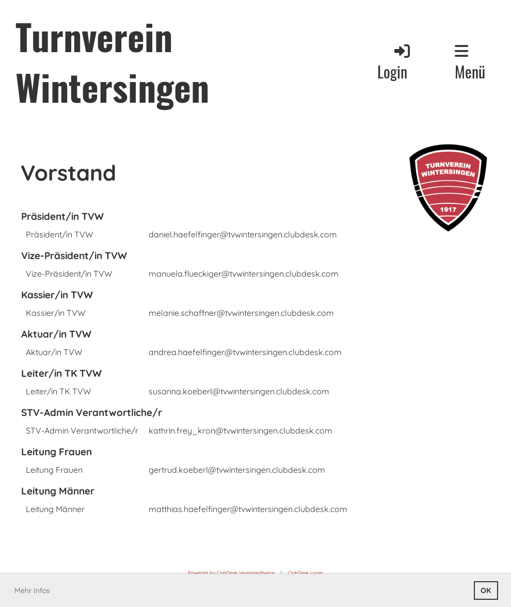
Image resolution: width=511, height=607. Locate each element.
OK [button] (486, 590)
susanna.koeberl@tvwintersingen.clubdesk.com (239, 391)
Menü (470, 63)
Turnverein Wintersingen (112, 60)
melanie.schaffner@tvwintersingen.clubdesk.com (241, 313)
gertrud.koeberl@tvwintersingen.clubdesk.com (237, 470)
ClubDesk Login (305, 573)
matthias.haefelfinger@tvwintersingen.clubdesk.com (248, 509)
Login (394, 62)
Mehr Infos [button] (32, 590)
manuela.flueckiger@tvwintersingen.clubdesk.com (244, 273)
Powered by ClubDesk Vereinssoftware (231, 573)
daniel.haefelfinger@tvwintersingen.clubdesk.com (243, 234)
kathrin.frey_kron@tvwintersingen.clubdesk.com (240, 430)
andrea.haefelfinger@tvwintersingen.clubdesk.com (245, 352)
